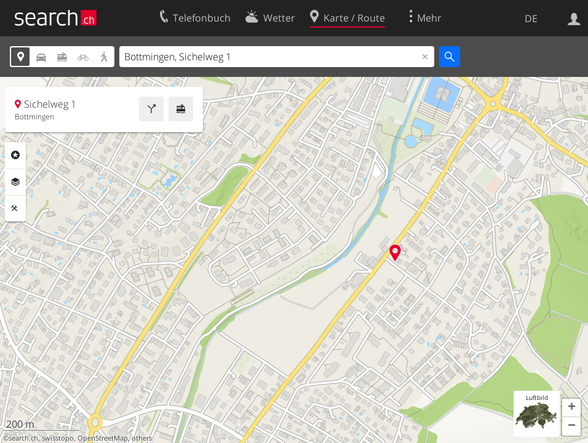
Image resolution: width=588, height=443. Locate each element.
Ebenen (15, 182)
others (142, 438)
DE (531, 18)
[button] (571, 408)
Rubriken (15, 155)
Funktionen (15, 209)
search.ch (23, 438)
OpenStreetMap (102, 438)
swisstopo (58, 438)
